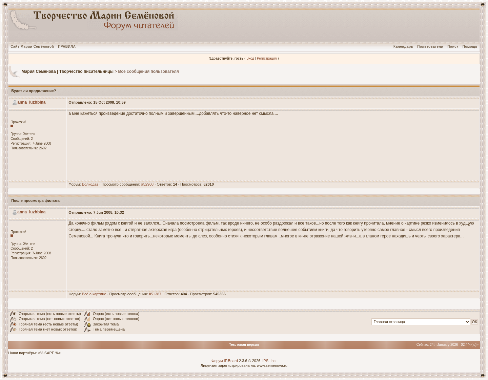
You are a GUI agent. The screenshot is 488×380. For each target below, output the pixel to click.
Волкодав (90, 184)
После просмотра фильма (35, 200)
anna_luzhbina (31, 102)
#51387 (155, 294)
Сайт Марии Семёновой (32, 46)
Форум (217, 361)
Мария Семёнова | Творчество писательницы (68, 71)
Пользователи (430, 46)
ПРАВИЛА (67, 46)
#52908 (147, 184)
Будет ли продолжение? (33, 91)
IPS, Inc (269, 361)
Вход (250, 58)
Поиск (453, 46)
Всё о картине (94, 294)
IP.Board (231, 361)
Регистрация (267, 58)
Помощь (470, 46)
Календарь (403, 46)
